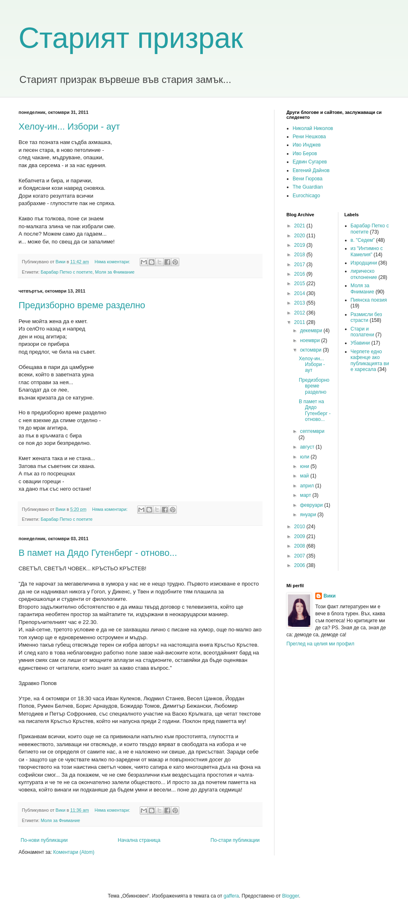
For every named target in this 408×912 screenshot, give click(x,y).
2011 (300, 322)
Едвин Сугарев (310, 162)
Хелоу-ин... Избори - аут (69, 126)
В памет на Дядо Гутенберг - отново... (98, 553)
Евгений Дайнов (311, 170)
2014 (300, 293)
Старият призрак (131, 38)
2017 (300, 264)
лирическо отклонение (364, 274)
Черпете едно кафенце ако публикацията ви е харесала (370, 360)
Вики (329, 596)
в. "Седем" (363, 240)
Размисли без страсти (366, 317)
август (308, 447)
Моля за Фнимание (115, 271)
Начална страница (139, 840)
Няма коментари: (112, 261)
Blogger (290, 896)
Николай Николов (313, 128)
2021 (300, 226)
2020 (300, 236)
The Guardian (308, 187)
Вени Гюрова (307, 179)
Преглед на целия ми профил (320, 644)
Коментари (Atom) (73, 852)
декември (312, 330)
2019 (300, 245)
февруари (312, 505)
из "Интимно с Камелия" (367, 251)
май (305, 476)
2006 (300, 565)
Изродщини (364, 263)
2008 (300, 546)
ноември (310, 340)
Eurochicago (306, 195)
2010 (300, 526)
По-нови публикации (44, 840)
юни (305, 466)
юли (305, 457)
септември (312, 431)
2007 (300, 556)
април (307, 486)
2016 (300, 274)
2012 (300, 313)
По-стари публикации (235, 840)
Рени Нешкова (309, 136)
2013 (300, 303)
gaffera (231, 896)
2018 (300, 255)
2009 (300, 536)
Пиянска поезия (369, 300)
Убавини (360, 343)
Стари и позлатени (362, 332)
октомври (311, 350)
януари (308, 514)
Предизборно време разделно (82, 305)
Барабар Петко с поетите (67, 271)
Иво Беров (305, 153)
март (306, 495)
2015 (300, 283)
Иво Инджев (307, 145)
